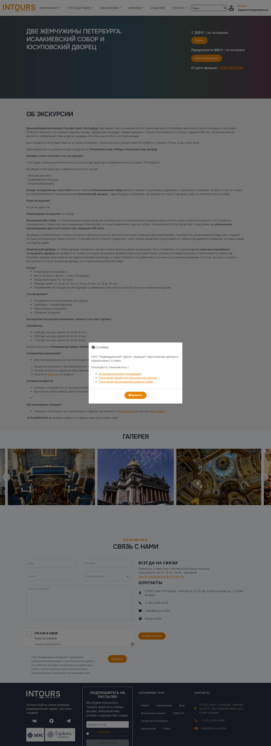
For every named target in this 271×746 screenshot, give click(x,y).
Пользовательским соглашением (120, 374)
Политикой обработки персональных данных (128, 377)
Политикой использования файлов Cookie (126, 381)
